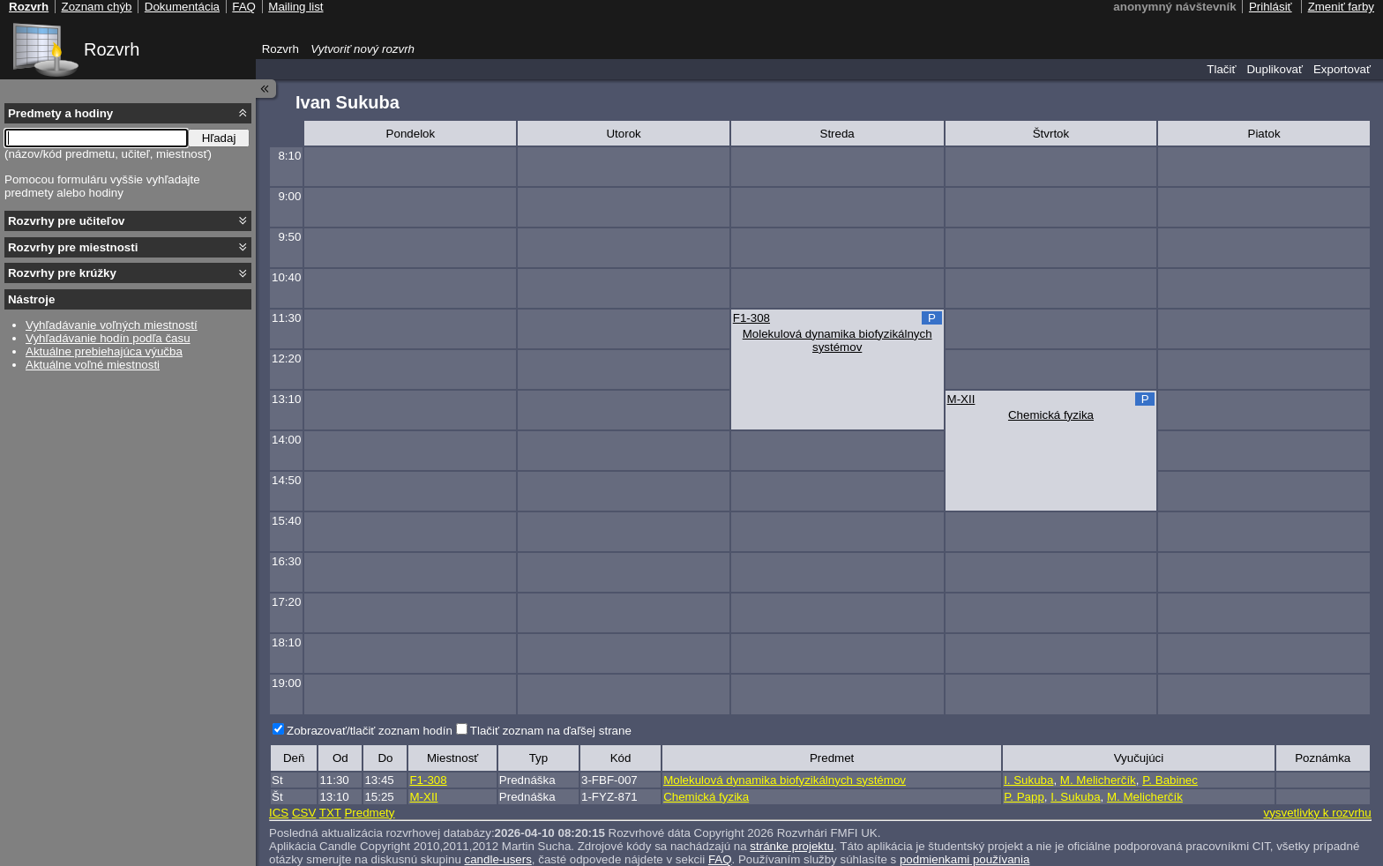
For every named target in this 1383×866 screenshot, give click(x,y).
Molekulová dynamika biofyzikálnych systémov (837, 340)
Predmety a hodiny (60, 113)
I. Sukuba (1028, 780)
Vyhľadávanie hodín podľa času (108, 338)
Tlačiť (1221, 69)
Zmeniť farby (1341, 6)
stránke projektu (792, 846)
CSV (304, 812)
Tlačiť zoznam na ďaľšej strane (551, 730)
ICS (278, 812)
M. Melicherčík (1098, 780)
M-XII (961, 399)
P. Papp (1024, 796)
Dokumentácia (182, 6)
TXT (330, 812)
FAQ (244, 6)
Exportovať (1342, 69)
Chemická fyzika (1051, 415)
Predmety (369, 812)
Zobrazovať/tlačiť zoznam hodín (369, 730)
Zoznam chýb (96, 6)
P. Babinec (1170, 780)
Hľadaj (219, 138)
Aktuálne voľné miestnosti (93, 364)
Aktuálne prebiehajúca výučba (104, 351)
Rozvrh (111, 49)
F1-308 (751, 318)
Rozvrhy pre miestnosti (73, 247)
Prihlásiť (1270, 6)
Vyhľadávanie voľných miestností (112, 325)
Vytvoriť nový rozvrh (362, 49)
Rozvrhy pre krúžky (62, 273)
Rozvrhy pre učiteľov (66, 221)
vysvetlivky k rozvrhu (1317, 812)
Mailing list (295, 6)
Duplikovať (1274, 69)
